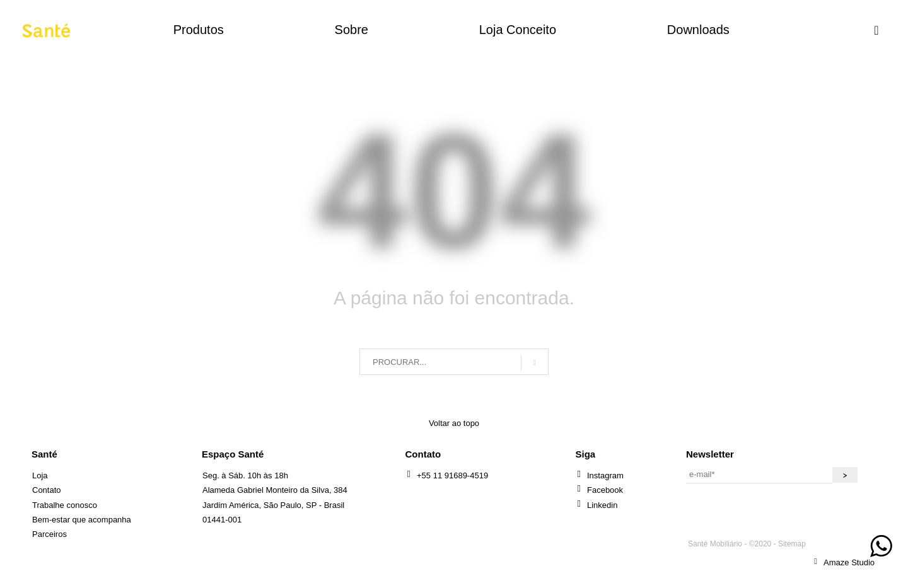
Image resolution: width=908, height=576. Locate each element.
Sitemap (792, 543)
